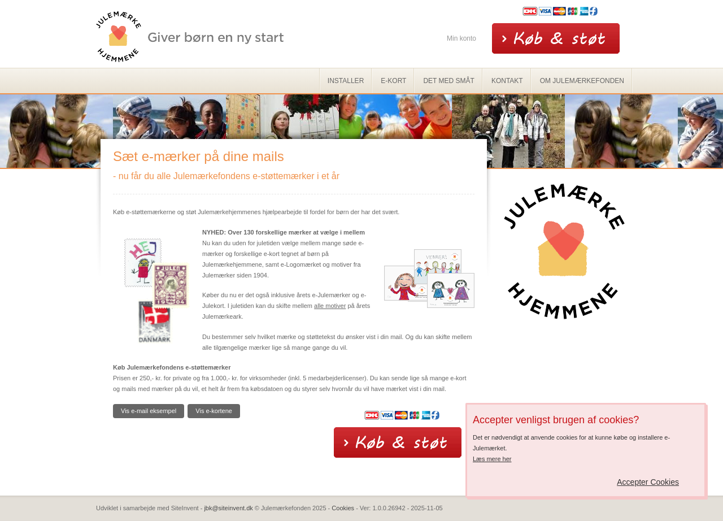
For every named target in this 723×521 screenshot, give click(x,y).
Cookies (343, 508)
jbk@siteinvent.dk (228, 508)
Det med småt (448, 81)
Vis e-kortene (213, 410)
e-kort (393, 81)
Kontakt (507, 81)
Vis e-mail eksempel (148, 410)
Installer (346, 81)
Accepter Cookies (648, 482)
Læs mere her (492, 458)
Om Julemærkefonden (582, 81)
